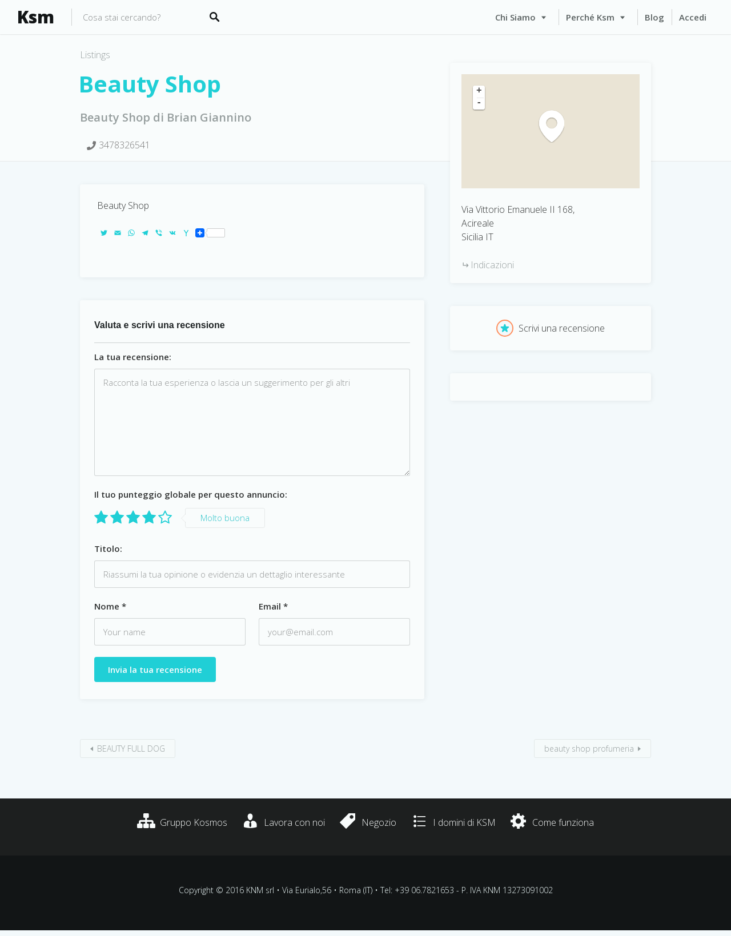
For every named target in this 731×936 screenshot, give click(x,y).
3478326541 (124, 145)
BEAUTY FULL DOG (131, 748)
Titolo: (108, 548)
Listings (95, 55)
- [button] (479, 103)
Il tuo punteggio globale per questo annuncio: (190, 494)
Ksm (35, 17)
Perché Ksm (590, 17)
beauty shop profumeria (589, 748)
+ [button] (479, 91)
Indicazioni (492, 265)
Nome (110, 606)
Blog (654, 17)
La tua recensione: (132, 356)
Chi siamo (515, 17)
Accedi (692, 17)
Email (273, 606)
